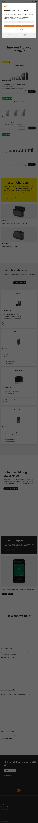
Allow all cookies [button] (19, 26)
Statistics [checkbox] (6, 35)
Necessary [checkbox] (7, 34)
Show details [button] (19, 29)
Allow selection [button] (19, 22)
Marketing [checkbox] (23, 35)
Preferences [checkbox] (23, 34)
